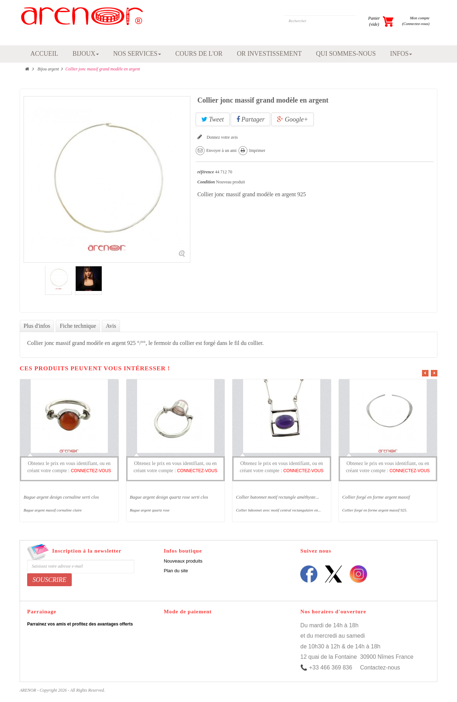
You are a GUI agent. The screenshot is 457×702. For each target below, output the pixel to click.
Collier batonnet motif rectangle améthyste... (277, 497)
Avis (111, 326)
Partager (250, 119)
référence (205, 171)
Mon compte (420, 18)
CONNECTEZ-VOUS (91, 470)
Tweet (212, 119)
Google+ (292, 119)
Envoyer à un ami (221, 150)
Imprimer (257, 150)
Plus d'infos (37, 326)
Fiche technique (78, 326)
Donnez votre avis (222, 137)
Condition (206, 181)
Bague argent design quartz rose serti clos (169, 497)
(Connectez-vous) (416, 23)
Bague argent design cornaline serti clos (61, 497)
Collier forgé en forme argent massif (376, 497)
